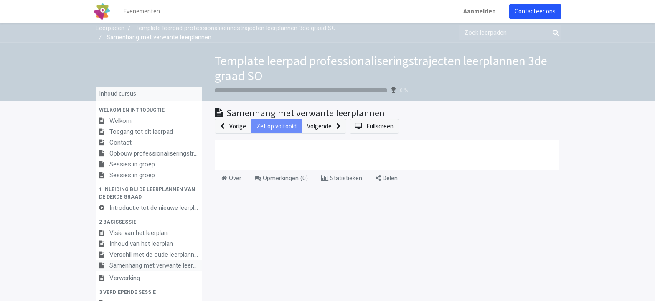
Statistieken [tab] (341, 178)
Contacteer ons (533, 11)
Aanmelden (478, 11)
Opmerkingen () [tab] (281, 178)
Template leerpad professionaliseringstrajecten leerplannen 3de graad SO (381, 68)
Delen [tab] (387, 178)
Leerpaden (110, 28)
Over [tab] (231, 178)
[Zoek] (554, 33)
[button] (149, 110)
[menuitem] (143, 11)
